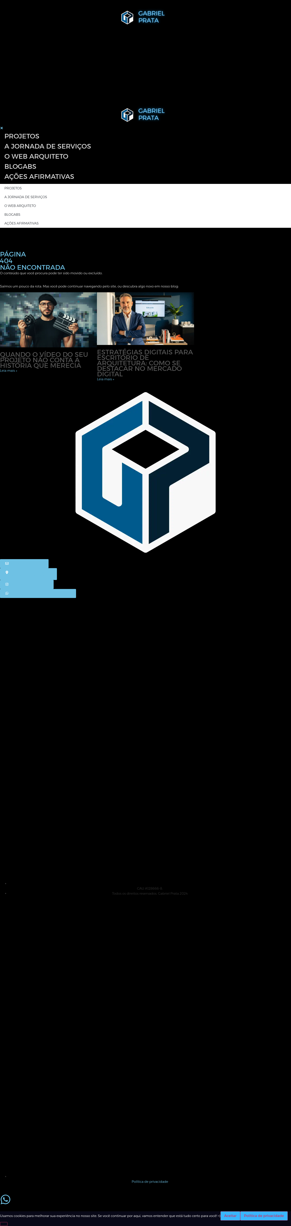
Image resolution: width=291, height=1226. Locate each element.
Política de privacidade (264, 1216)
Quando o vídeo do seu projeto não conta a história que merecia (44, 360)
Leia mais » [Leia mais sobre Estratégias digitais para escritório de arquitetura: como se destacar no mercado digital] (105, 379)
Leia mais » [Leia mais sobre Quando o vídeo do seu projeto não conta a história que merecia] (8, 370)
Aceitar (230, 1216)
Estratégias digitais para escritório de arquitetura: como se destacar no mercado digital (145, 363)
